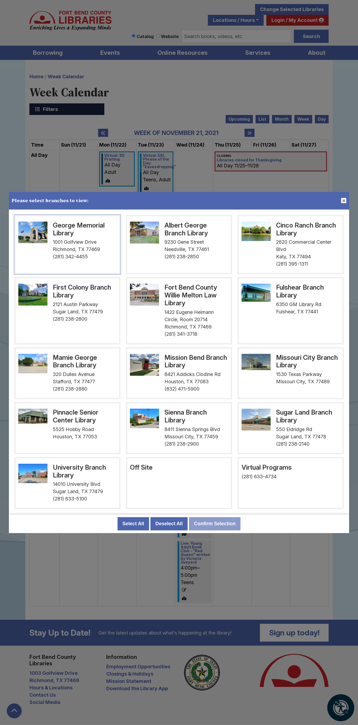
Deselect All (169, 523)
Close (343, 200)
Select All (133, 523)
